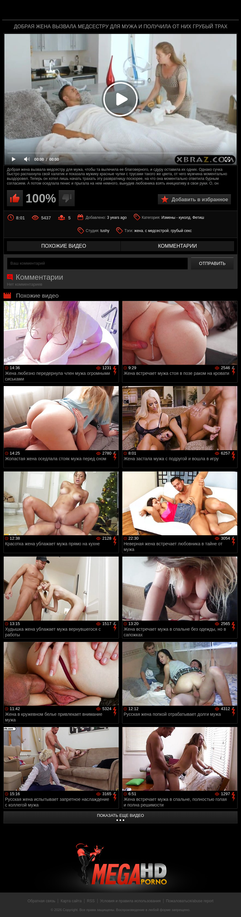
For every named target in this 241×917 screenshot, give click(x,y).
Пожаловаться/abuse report (189, 901)
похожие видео (63, 246)
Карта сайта (71, 901)
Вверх (232, 905)
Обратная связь (41, 901)
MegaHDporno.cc (133, 10)
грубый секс (181, 231)
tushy (105, 231)
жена (138, 231)
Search (229, 10)
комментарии (177, 246)
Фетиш (198, 217)
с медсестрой (157, 231)
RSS (91, 901)
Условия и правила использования (130, 901)
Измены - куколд (175, 217)
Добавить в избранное (200, 199)
